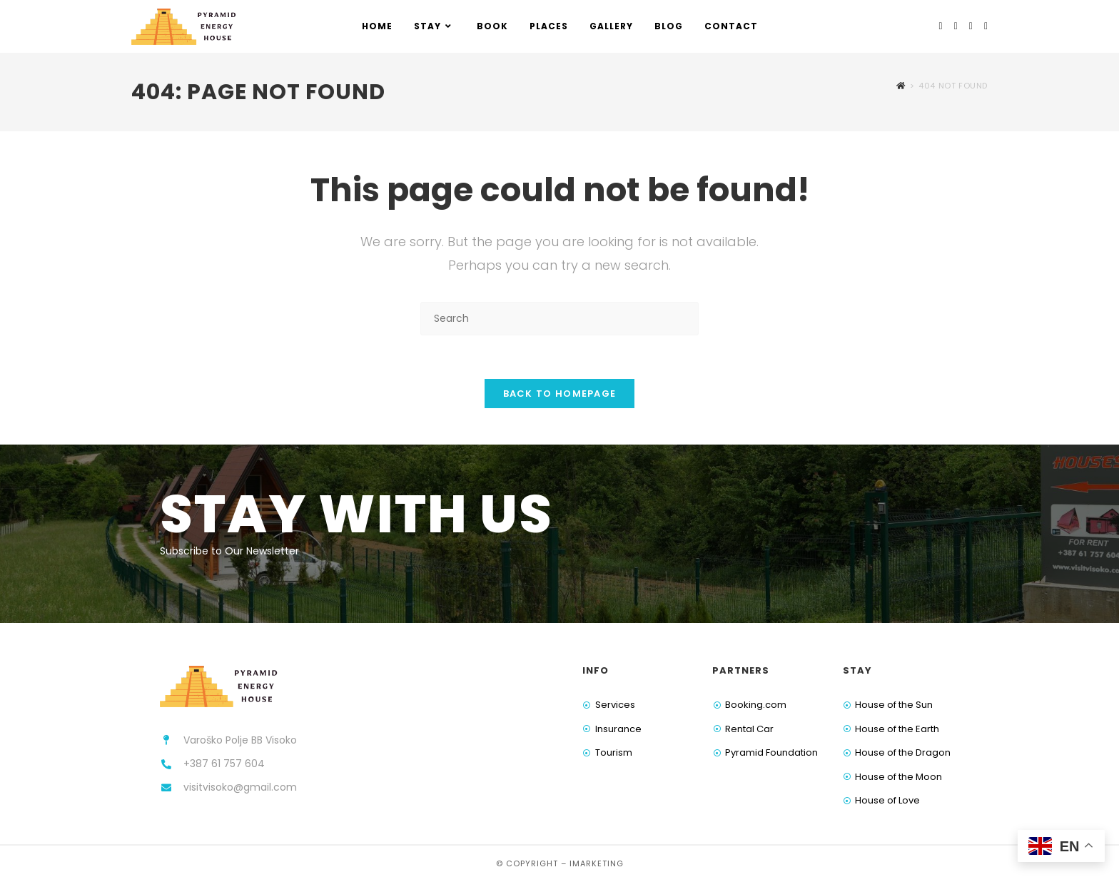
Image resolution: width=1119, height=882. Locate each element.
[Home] (901, 85)
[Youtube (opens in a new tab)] (970, 26)
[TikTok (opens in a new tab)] (985, 26)
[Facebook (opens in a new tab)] (940, 26)
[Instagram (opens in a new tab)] (955, 26)
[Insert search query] (559, 318)
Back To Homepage (560, 393)
